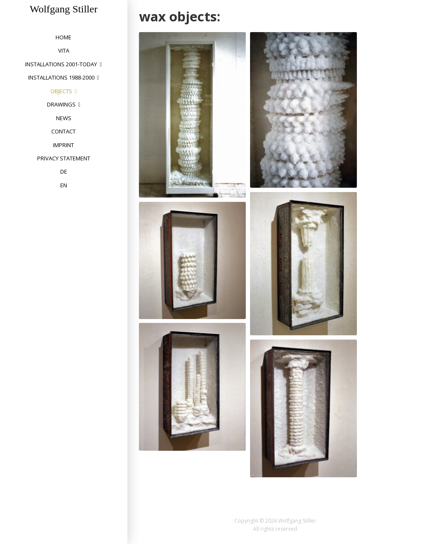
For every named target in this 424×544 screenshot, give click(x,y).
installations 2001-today (61, 64)
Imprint (63, 145)
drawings (61, 104)
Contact (63, 131)
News (63, 118)
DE (63, 171)
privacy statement (63, 158)
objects (61, 91)
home (63, 37)
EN (63, 185)
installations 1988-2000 (61, 77)
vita (63, 50)
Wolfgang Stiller (63, 9)
